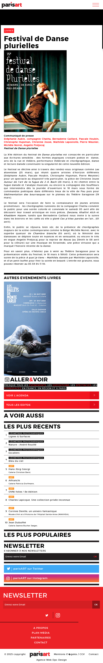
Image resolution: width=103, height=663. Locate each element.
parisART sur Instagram (27, 578)
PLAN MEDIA (41, 632)
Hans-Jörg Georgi (19, 469)
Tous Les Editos (52, 405)
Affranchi (14, 480)
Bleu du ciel (16, 461)
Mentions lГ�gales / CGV (69, 654)
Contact (40, 642)
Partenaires (41, 637)
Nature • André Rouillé (22, 444)
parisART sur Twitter (23, 569)
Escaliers (14, 452)
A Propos (40, 627)
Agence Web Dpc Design (51, 659)
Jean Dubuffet (17, 522)
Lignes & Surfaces (19, 436)
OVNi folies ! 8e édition (23, 491)
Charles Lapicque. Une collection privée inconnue (39, 500)
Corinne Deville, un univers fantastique (33, 511)
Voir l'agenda (52, 395)
